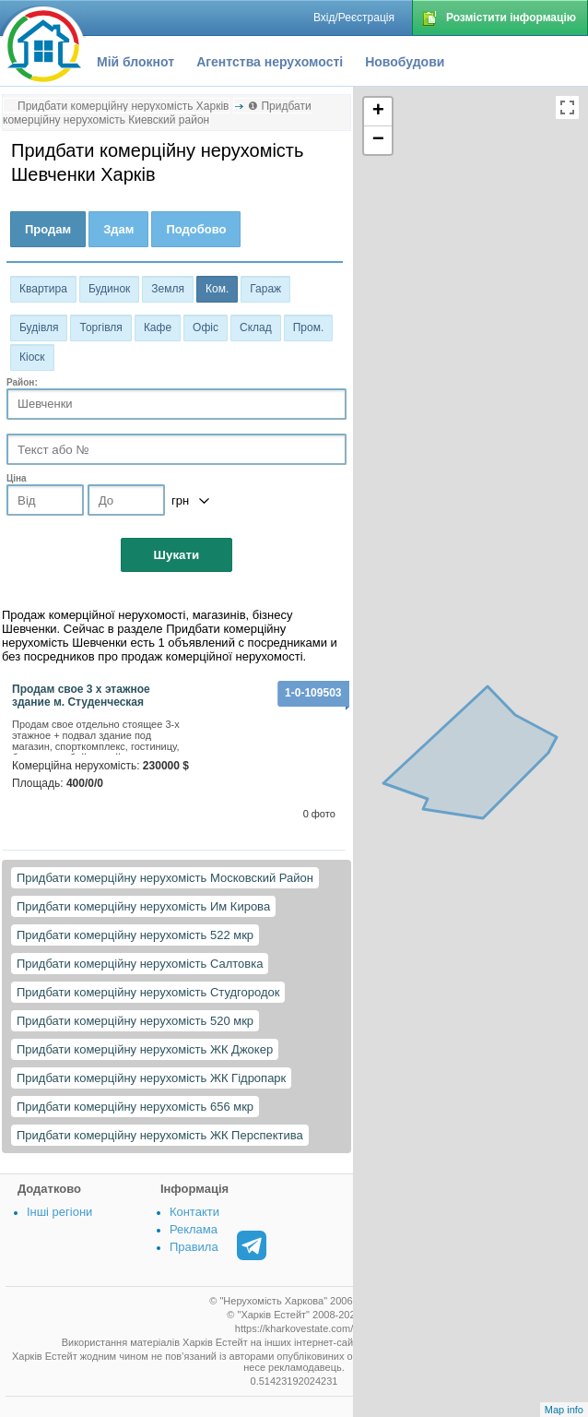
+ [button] (378, 111)
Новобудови (404, 61)
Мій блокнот (135, 61)
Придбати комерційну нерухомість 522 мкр (135, 935)
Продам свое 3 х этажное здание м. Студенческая (81, 695)
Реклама (194, 1229)
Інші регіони (59, 1212)
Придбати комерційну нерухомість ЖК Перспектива (160, 1135)
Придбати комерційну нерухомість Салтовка (140, 963)
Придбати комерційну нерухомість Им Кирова (143, 906)
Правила (194, 1247)
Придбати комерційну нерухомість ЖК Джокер (145, 1049)
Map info (564, 1409)
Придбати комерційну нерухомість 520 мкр (135, 1021)
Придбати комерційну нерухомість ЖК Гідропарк (151, 1078)
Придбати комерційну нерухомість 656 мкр (135, 1106)
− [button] (378, 140)
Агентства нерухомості (269, 61)
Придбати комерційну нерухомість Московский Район (165, 878)
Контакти (194, 1212)
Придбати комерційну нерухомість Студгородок (148, 992)
